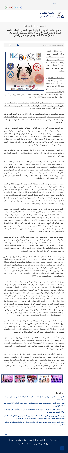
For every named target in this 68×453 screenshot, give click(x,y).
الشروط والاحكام (52, 440)
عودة (5, 434)
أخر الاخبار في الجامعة (30, 26)
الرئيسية (43, 26)
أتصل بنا (40, 440)
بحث (54, 3)
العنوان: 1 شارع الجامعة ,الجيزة (22, 440)
